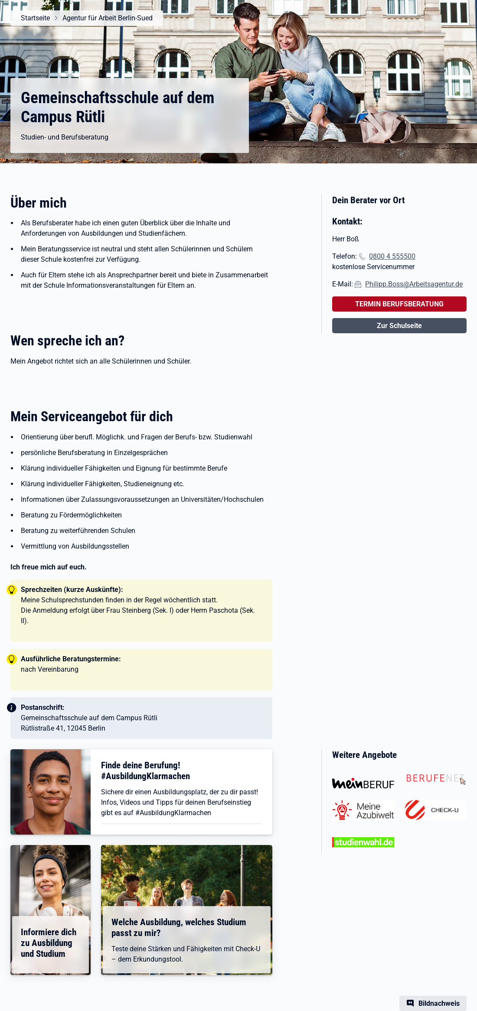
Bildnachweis (439, 1003)
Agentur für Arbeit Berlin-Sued (107, 18)
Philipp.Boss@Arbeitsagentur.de (414, 284)
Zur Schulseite (399, 326)
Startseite (35, 18)
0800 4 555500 (392, 256)
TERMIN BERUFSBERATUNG (399, 304)
